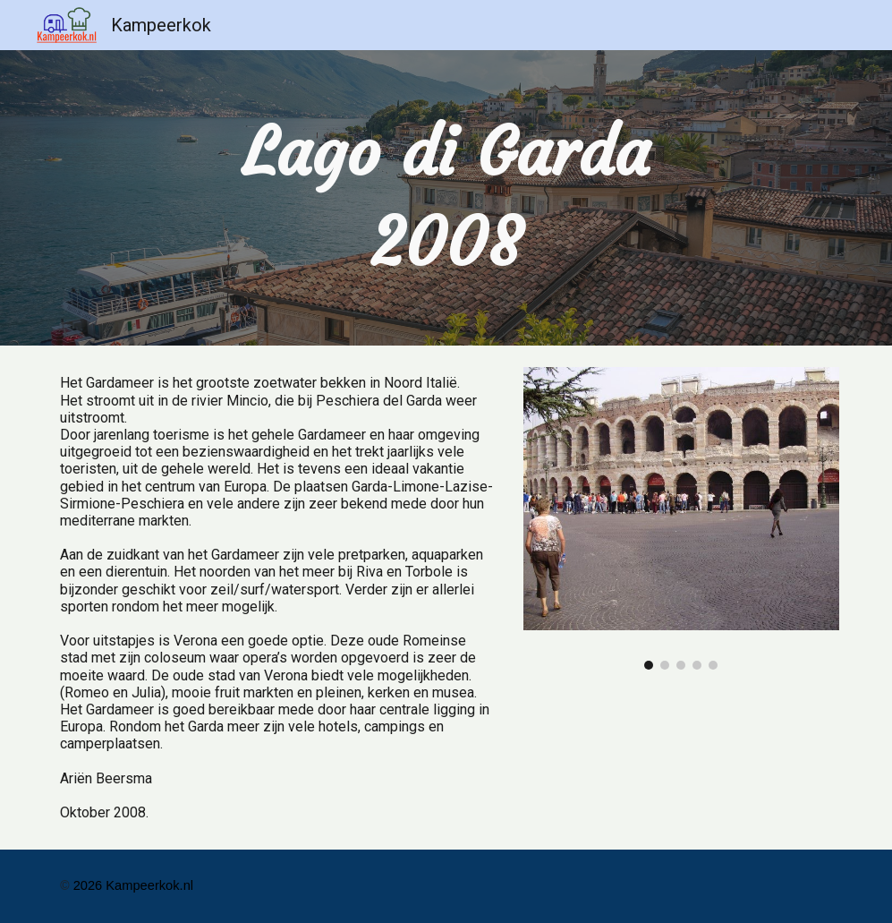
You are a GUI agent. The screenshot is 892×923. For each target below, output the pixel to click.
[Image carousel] (681, 518)
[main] (445, 197)
